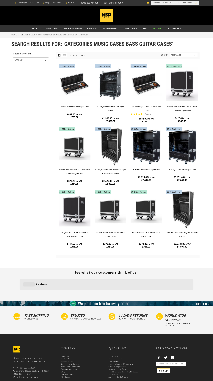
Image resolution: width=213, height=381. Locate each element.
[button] (114, 2)
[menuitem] (36, 28)
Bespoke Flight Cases (118, 356)
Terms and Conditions (70, 353)
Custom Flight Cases (117, 353)
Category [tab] (18, 60)
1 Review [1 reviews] (147, 114)
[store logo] (106, 15)
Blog (63, 359)
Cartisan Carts (67, 361)
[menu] (106, 28)
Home (14, 35)
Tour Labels (114, 348)
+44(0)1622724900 (52, 3)
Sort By (165, 55)
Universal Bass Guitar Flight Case (74, 107)
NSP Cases (65, 364)
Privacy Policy (67, 348)
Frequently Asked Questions (121, 351)
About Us (65, 343)
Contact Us (66, 346)
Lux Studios (114, 361)
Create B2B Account (89, 3)
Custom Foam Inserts (118, 346)
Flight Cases (114, 343)
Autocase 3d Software (118, 364)
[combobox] (175, 3)
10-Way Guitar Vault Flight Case (182, 170)
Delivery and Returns (70, 351)
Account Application (70, 356)
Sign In (71, 3)
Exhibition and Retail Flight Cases (123, 359)
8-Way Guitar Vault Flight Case (146, 170)
